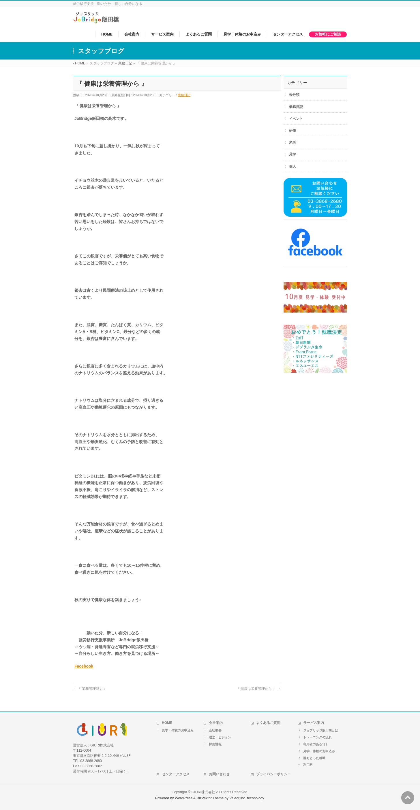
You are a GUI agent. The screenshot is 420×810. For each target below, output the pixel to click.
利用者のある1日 (315, 744)
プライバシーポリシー (273, 774)
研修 (292, 131)
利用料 (308, 764)
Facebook (83, 666)
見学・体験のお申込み (178, 730)
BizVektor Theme (210, 798)
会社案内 (216, 723)
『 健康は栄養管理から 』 (258, 689)
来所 (292, 142)
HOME (167, 723)
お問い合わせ (219, 774)
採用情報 (215, 744)
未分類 (294, 95)
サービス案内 (313, 723)
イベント (296, 119)
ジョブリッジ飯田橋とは (320, 730)
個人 (292, 166)
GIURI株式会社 (203, 792)
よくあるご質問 (268, 723)
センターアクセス (176, 774)
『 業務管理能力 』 (90, 689)
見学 (292, 154)
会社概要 (215, 730)
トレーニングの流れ (317, 737)
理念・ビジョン (220, 737)
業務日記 (184, 95)
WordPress (183, 798)
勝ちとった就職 (314, 758)
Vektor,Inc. (237, 798)
